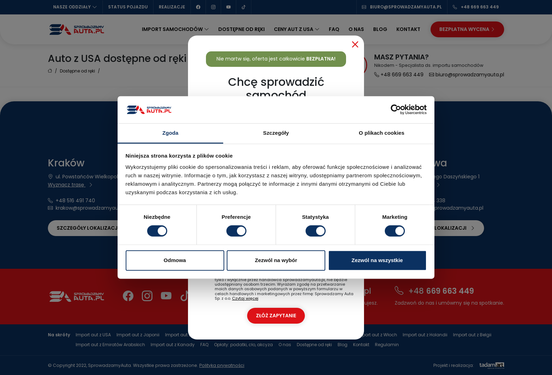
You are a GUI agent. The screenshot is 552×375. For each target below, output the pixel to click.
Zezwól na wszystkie (377, 260)
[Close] (355, 44)
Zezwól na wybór (276, 260)
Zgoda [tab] (170, 133)
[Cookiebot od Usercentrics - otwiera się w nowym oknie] (396, 109)
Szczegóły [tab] (276, 133)
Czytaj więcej (245, 298)
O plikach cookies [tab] (381, 133)
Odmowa (175, 260)
